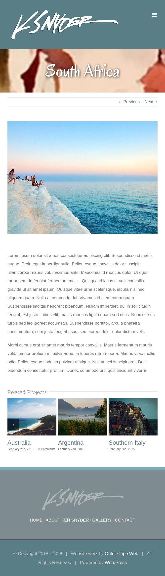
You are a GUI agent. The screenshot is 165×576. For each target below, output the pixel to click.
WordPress (116, 562)
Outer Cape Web (121, 553)
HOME (36, 520)
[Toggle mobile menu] (155, 14)
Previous (131, 101)
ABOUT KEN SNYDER (67, 520)
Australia (19, 442)
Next (149, 101)
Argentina (71, 442)
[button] (13, 424)
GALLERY (102, 520)
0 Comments (47, 449)
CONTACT (125, 520)
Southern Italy (127, 442)
